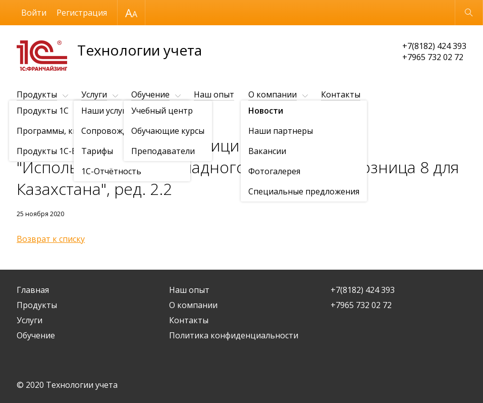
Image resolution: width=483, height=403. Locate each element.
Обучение (150, 94)
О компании (272, 94)
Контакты (340, 94)
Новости (74, 119)
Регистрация (82, 12)
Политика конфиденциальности (233, 335)
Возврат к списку (51, 238)
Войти (33, 12)
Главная (33, 289)
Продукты (37, 94)
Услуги (94, 94)
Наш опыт (214, 94)
